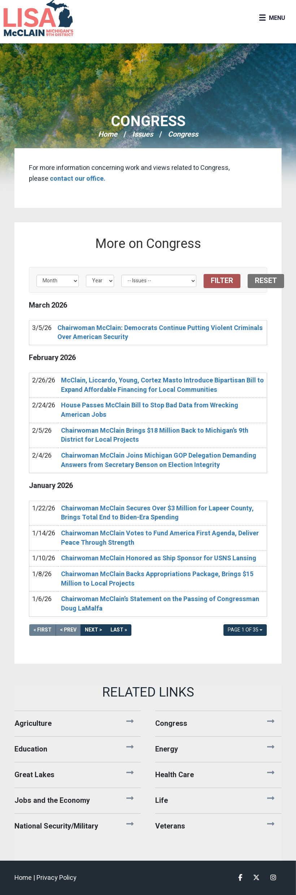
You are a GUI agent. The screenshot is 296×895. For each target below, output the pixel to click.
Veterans (170, 826)
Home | (25, 878)
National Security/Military (56, 826)
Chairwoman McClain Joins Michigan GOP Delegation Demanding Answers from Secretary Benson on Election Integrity (158, 460)
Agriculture (33, 723)
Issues (142, 134)
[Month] (57, 281)
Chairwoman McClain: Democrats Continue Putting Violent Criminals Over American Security (160, 332)
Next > (93, 630)
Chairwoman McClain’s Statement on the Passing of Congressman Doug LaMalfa (160, 603)
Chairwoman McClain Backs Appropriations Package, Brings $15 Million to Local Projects (157, 578)
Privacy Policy (56, 878)
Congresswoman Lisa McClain (50, 18)
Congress (148, 121)
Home (107, 134)
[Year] (100, 281)
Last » (118, 630)
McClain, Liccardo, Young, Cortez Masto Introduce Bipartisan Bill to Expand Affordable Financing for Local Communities (162, 385)
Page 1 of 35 (245, 630)
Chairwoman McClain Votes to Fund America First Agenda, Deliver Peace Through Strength (160, 538)
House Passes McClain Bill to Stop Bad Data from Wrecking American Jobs (149, 410)
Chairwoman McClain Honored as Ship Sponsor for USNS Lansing (158, 558)
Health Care (174, 775)
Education (30, 749)
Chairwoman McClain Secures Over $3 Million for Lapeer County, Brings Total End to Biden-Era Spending (157, 513)
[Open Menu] (272, 18)
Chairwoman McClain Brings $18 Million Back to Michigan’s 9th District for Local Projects (154, 435)
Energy (166, 749)
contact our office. (77, 179)
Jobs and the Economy (52, 800)
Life (161, 800)
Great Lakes (34, 775)
